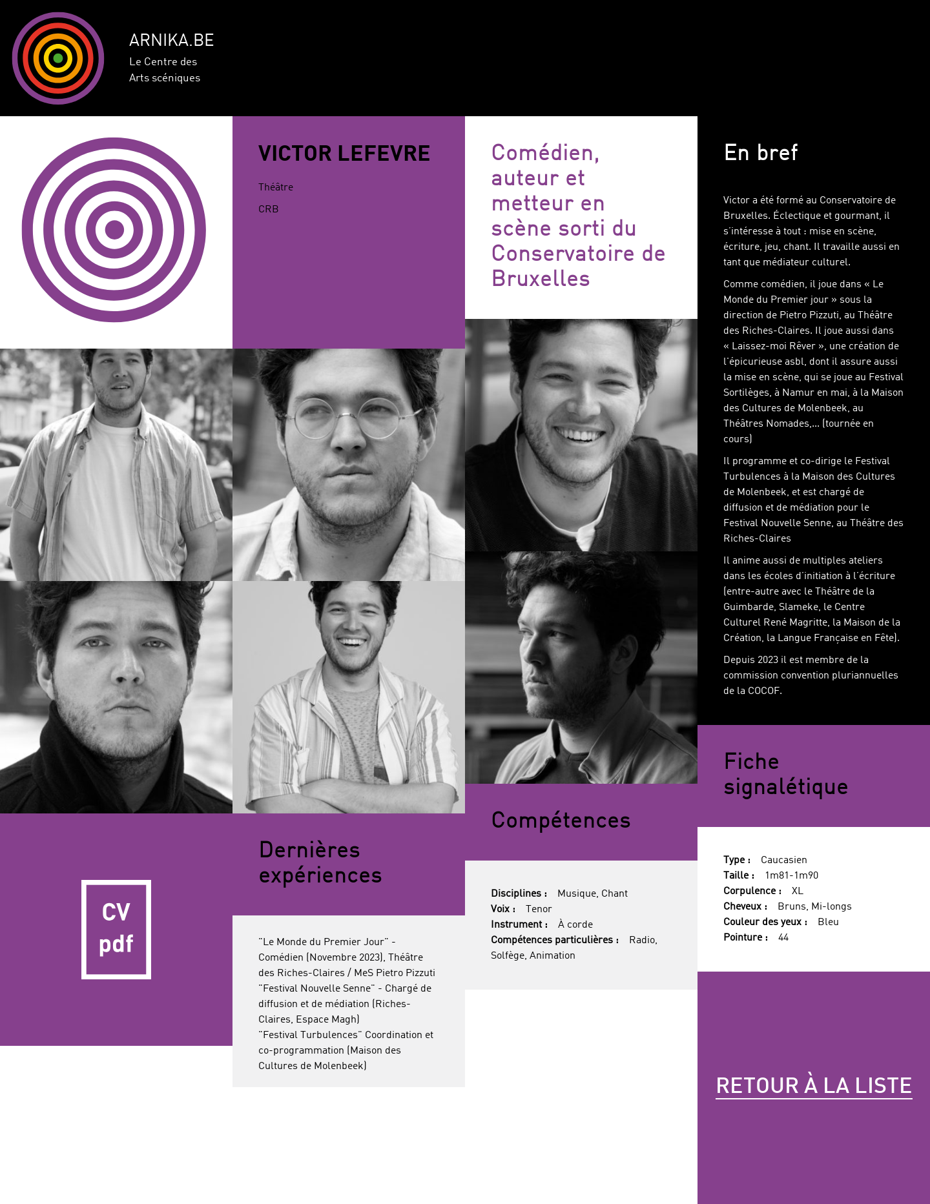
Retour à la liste (814, 1087)
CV (116, 929)
